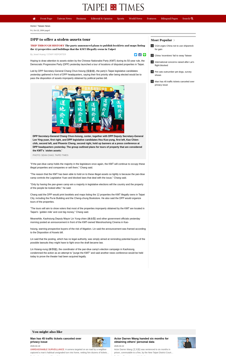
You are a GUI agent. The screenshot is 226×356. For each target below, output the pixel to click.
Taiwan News (44, 26)
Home (33, 26)
